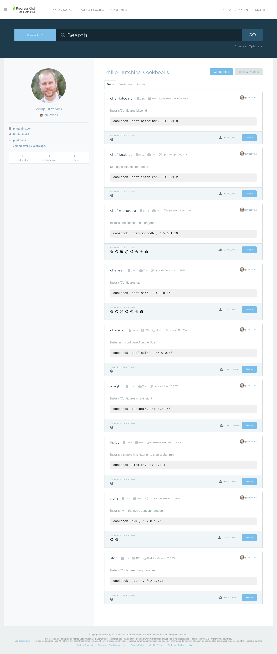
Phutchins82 (19, 134)
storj (114, 558)
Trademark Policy (176, 645)
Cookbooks (62, 10)
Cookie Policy (155, 645)
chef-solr (117, 330)
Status (192, 645)
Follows (141, 84)
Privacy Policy (137, 645)
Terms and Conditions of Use (111, 645)
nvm (114, 498)
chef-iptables (121, 155)
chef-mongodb (123, 211)
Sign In (260, 10)
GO (252, 35)
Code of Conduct (85, 645)
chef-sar (117, 270)
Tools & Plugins (91, 10)
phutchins (17, 140)
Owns (110, 84)
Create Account (236, 10)
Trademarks (24, 641)
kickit (114, 442)
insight (116, 386)
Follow (249, 137)
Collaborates (126, 84)
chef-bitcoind (121, 98)
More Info (118, 10)
